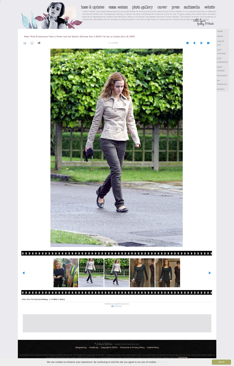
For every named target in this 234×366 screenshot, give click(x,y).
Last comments (222, 60)
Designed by (80, 347)
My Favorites (222, 82)
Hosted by (93, 347)
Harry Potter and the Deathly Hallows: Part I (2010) (75, 36)
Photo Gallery (142, 7)
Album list (220, 43)
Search (221, 89)
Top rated (222, 76)
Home (220, 31)
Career (162, 7)
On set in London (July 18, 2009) (119, 36)
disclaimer (183, 357)
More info (162, 362)
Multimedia (192, 7)
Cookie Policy (153, 347)
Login (220, 36)
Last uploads (221, 51)
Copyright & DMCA (109, 347)
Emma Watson (117, 7)
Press (175, 7)
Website (209, 7)
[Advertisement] (114, 322)
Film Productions (39, 36)
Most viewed (221, 69)
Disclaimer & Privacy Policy (132, 347)
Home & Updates (92, 7)
